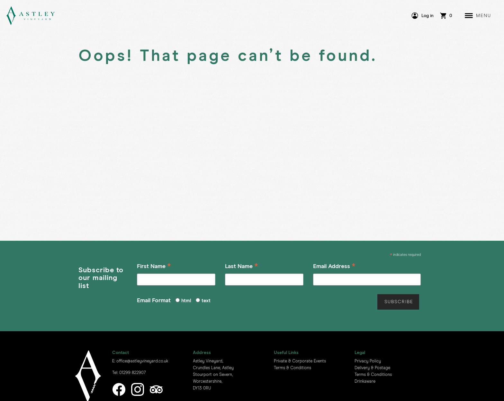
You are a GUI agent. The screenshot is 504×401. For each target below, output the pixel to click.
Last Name (241, 267)
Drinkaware (365, 381)
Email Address (334, 267)
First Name (154, 267)
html (186, 300)
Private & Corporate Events (300, 361)
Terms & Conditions (292, 368)
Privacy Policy (368, 361)
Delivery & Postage (372, 368)
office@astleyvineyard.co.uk (142, 361)
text (206, 300)
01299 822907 (132, 373)
